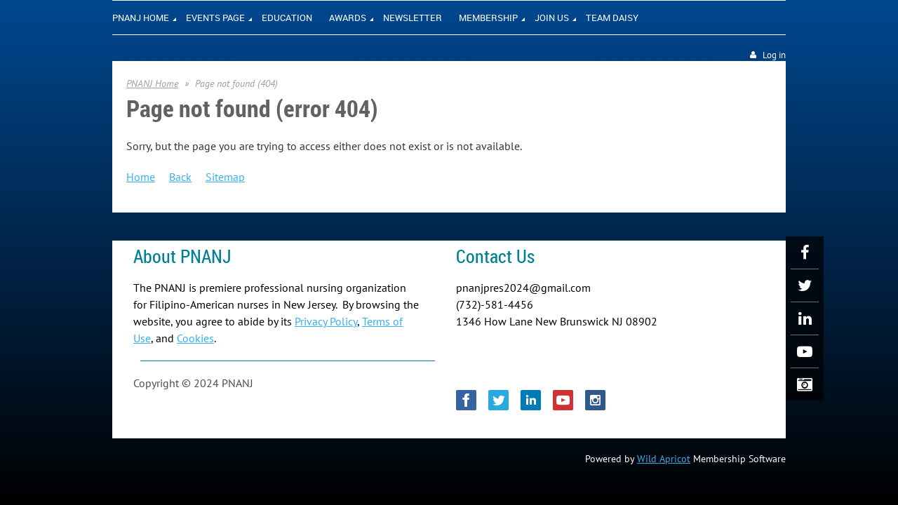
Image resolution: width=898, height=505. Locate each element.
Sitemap (225, 177)
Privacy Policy (326, 321)
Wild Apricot (663, 458)
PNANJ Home (152, 83)
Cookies (195, 338)
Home (140, 177)
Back (180, 177)
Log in (774, 55)
